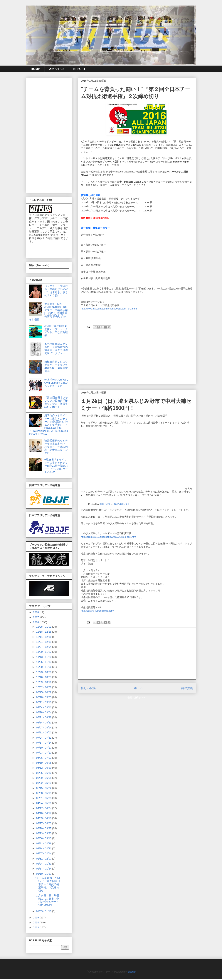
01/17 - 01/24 (44, 868)
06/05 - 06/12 (44, 772)
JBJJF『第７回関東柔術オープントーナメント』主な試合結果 (56, 331)
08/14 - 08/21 (44, 722)
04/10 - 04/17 (44, 813)
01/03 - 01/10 (44, 911)
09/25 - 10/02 (44, 692)
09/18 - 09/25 (44, 697)
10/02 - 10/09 (44, 687)
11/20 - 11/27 (44, 651)
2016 (36, 622)
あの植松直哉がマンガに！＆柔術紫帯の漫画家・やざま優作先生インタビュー (56, 349)
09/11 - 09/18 (44, 702)
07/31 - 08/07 (44, 732)
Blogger (131, 971)
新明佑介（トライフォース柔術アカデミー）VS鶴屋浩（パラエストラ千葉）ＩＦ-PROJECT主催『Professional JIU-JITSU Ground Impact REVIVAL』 (48, 425)
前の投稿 (187, 688)
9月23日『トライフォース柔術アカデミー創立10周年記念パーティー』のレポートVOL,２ (56, 465)
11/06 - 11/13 (44, 661)
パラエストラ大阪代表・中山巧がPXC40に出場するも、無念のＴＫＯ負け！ (56, 291)
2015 (36, 917)
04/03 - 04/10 (44, 818)
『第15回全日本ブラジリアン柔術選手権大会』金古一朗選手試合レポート (56, 402)
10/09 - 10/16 (44, 682)
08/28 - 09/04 (44, 712)
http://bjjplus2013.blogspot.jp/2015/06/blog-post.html (109, 536)
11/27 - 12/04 (44, 646)
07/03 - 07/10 (44, 752)
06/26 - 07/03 (44, 757)
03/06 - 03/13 (44, 838)
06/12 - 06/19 (44, 767)
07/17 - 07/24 (44, 742)
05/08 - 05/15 (44, 793)
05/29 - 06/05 (44, 777)
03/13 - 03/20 (44, 833)
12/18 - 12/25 (44, 631)
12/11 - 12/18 (44, 636)
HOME (35, 68)
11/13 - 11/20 (44, 656)
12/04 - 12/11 (44, 641)
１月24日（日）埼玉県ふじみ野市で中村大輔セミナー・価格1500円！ (47, 900)
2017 (36, 617)
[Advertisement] (137, 358)
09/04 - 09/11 (44, 707)
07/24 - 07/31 (44, 737)
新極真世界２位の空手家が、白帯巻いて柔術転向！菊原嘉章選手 (56, 366)
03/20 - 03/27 (44, 828)
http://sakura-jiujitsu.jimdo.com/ (97, 610)
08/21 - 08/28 (44, 717)
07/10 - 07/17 (44, 747)
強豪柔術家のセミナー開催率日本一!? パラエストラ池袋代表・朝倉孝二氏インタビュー (56, 446)
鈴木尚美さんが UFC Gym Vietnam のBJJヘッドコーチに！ (56, 382)
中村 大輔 (105, 504)
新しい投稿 (88, 688)
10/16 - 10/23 (44, 677)
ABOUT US (56, 68)
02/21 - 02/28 (44, 843)
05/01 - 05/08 (44, 798)
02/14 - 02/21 (44, 848)
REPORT (79, 68)
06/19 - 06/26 (44, 762)
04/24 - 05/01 (44, 803)
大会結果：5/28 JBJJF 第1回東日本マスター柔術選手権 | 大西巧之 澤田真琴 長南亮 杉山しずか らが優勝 (48, 311)
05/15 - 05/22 (44, 788)
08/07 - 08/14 (44, 727)
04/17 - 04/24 (44, 808)
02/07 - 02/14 (44, 853)
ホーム (138, 688)
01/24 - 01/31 (44, 863)
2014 (36, 922)
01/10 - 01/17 (44, 873)
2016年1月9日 (121, 504)
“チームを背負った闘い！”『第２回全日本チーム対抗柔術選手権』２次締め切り (48, 884)
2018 (36, 612)
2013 (36, 927)
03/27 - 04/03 (44, 823)
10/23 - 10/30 (44, 672)
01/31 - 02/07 (44, 858)
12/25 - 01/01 (44, 626)
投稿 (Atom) (140, 697)
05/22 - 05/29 (44, 782)
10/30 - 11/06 (44, 666)
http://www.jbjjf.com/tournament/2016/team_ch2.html (109, 308)
